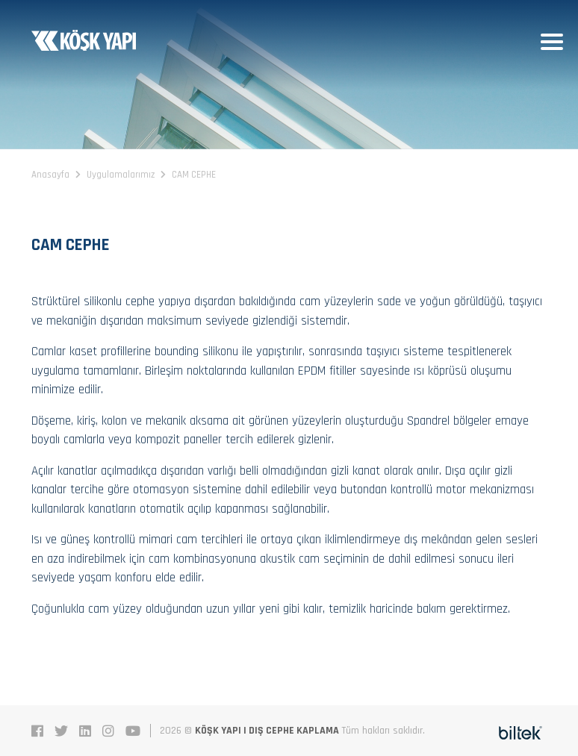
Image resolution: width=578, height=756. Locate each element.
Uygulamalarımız (121, 175)
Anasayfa (50, 175)
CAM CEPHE (194, 175)
